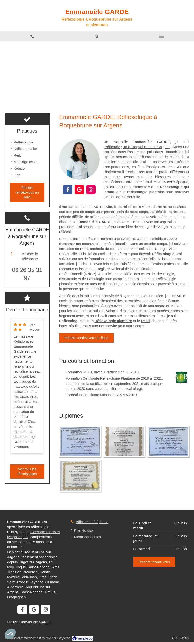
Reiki (84, 249)
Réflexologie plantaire (113, 321)
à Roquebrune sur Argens (137, 147)
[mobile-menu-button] (161, 36)
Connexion (180, 638)
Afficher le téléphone (30, 256)
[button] (10, 634)
